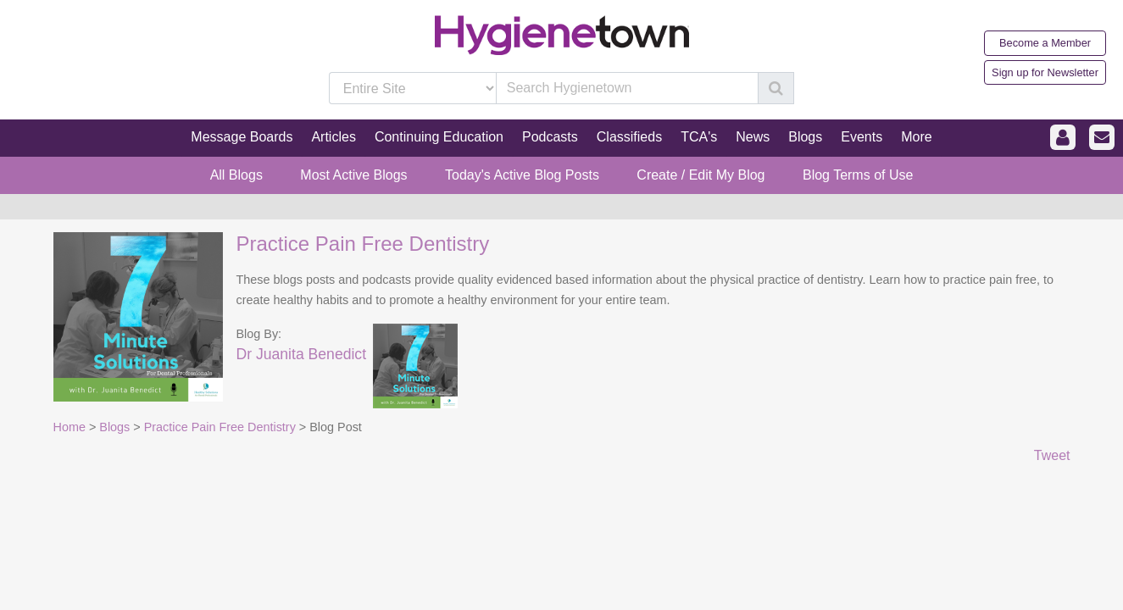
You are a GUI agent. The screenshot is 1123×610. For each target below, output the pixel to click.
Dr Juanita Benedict (301, 354)
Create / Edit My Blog (700, 175)
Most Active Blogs (353, 175)
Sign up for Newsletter (1045, 72)
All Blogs (236, 175)
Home (69, 427)
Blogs (114, 427)
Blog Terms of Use (858, 175)
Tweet (1052, 455)
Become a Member (1045, 42)
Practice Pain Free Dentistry (363, 243)
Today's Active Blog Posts (522, 175)
